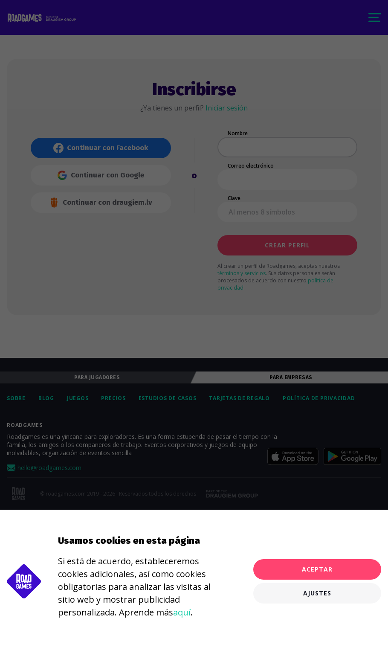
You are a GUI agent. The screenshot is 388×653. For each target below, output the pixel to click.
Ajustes (317, 593)
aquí (182, 612)
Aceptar (317, 569)
